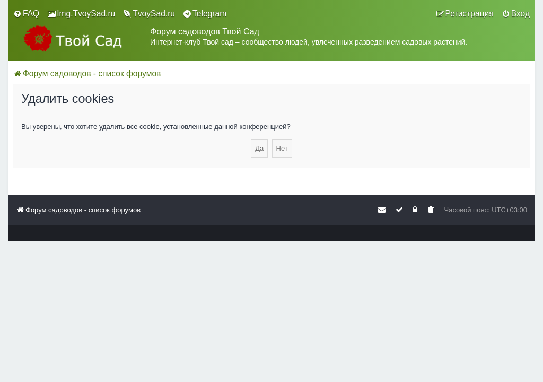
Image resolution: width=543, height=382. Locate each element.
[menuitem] (26, 13)
